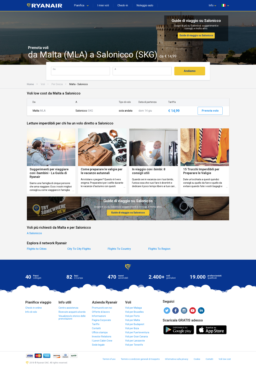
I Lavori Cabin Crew (102, 340)
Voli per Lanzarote (135, 340)
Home (30, 84)
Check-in (122, 5)
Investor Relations (101, 336)
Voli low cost (225, 359)
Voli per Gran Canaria (136, 336)
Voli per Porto (132, 316)
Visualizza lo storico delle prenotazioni (72, 317)
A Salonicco (34, 233)
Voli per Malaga (133, 307)
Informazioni (99, 316)
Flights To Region (159, 248)
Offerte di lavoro (101, 312)
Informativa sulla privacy (176, 359)
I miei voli (103, 5)
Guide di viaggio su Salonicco (196, 35)
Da (54, 69)
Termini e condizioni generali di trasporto (140, 359)
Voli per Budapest (134, 324)
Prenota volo (210, 110)
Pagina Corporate (101, 320)
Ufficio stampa (100, 332)
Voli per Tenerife (134, 344)
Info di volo (31, 312)
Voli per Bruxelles (134, 312)
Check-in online (33, 307)
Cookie (197, 359)
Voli (43, 84)
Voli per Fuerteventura (137, 332)
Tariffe (95, 324)
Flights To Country (119, 248)
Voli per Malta (132, 320)
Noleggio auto (144, 5)
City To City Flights (79, 248)
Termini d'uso (109, 359)
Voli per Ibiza (132, 328)
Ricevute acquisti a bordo (72, 312)
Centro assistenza (68, 307)
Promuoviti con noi (102, 307)
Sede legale (98, 344)
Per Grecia (57, 84)
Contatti (96, 328)
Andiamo (189, 70)
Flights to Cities (37, 248)
